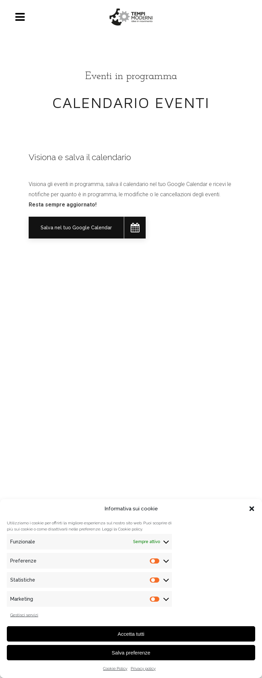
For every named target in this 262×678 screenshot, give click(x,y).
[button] (251, 508)
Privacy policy (143, 668)
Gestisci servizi (24, 615)
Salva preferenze (131, 653)
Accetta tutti (131, 634)
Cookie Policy (115, 668)
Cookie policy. (130, 529)
